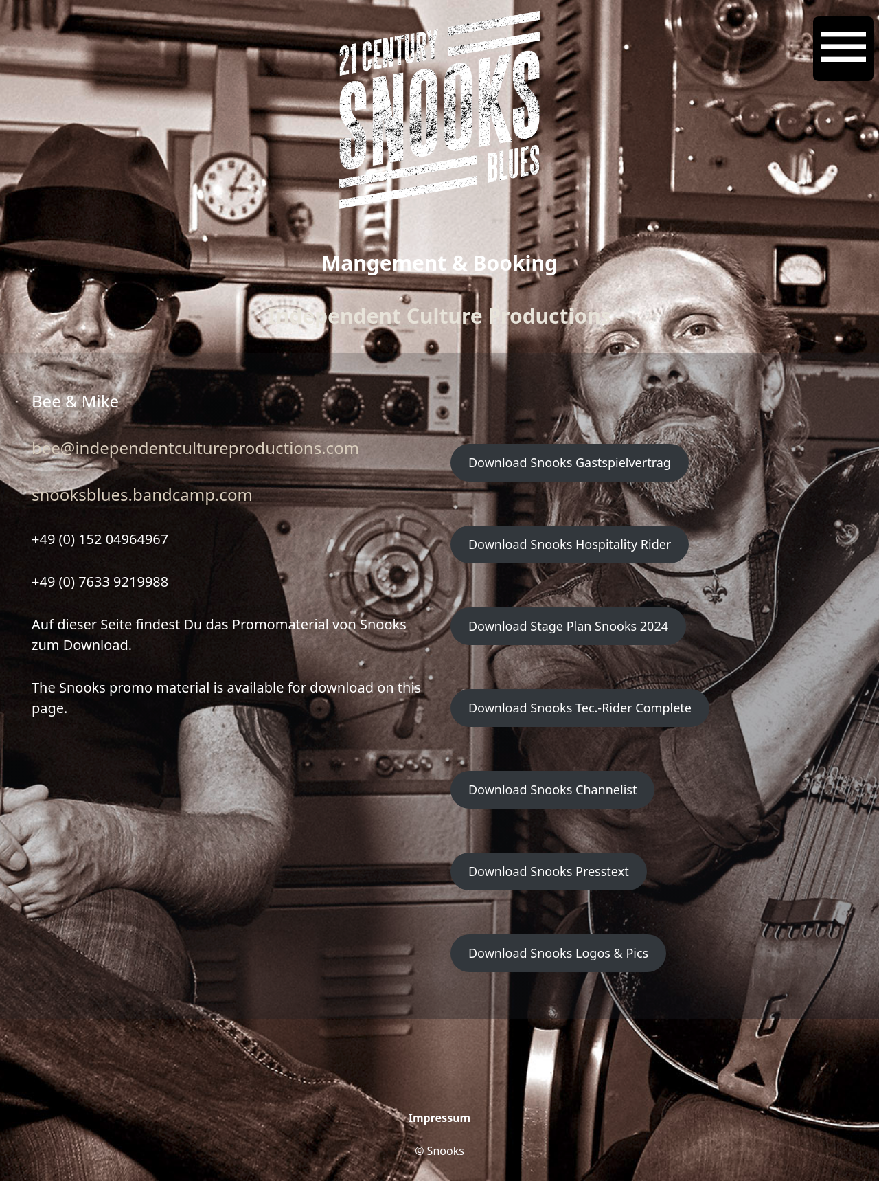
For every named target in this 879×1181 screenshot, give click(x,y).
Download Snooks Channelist (552, 789)
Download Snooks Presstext (548, 871)
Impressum (439, 1117)
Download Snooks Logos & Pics (558, 953)
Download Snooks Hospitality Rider (569, 544)
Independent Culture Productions (439, 316)
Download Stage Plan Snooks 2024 (568, 626)
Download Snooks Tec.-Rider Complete (580, 707)
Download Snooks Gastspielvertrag (569, 462)
